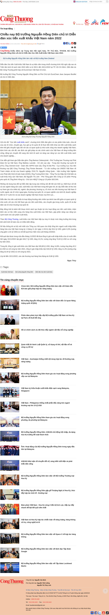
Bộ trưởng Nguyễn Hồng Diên (24, 272)
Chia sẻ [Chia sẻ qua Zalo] (3, 47)
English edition (81, 1)
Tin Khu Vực (78, 23)
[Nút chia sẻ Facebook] (15, 48)
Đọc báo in (18, 24)
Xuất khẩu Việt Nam (7, 272)
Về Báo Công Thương (32, 590)
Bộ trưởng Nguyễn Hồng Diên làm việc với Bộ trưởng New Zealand (28, 58)
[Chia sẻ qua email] (72, 47)
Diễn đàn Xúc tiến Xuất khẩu (43, 272)
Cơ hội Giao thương (57, 24)
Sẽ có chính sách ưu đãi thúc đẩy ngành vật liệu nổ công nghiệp (47, 330)
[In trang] (75, 47)
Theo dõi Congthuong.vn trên (29, 44)
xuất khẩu (21, 142)
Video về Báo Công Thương (48, 590)
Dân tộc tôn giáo (44, 24)
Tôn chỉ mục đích (76, 590)
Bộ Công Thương (11, 219)
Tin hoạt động (6, 29)
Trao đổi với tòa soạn (63, 590)
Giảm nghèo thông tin (30, 24)
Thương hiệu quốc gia (7, 24)
